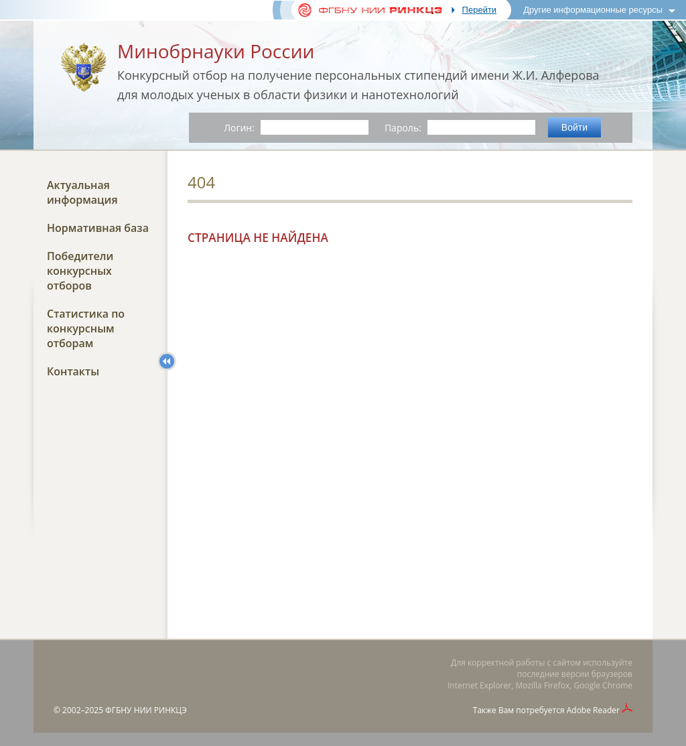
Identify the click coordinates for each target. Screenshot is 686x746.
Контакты (73, 371)
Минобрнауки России (215, 51)
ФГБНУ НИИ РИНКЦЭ (146, 710)
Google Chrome (603, 685)
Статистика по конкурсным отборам (86, 328)
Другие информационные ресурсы (593, 10)
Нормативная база (98, 228)
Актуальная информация (82, 192)
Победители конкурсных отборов (80, 271)
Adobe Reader (593, 710)
